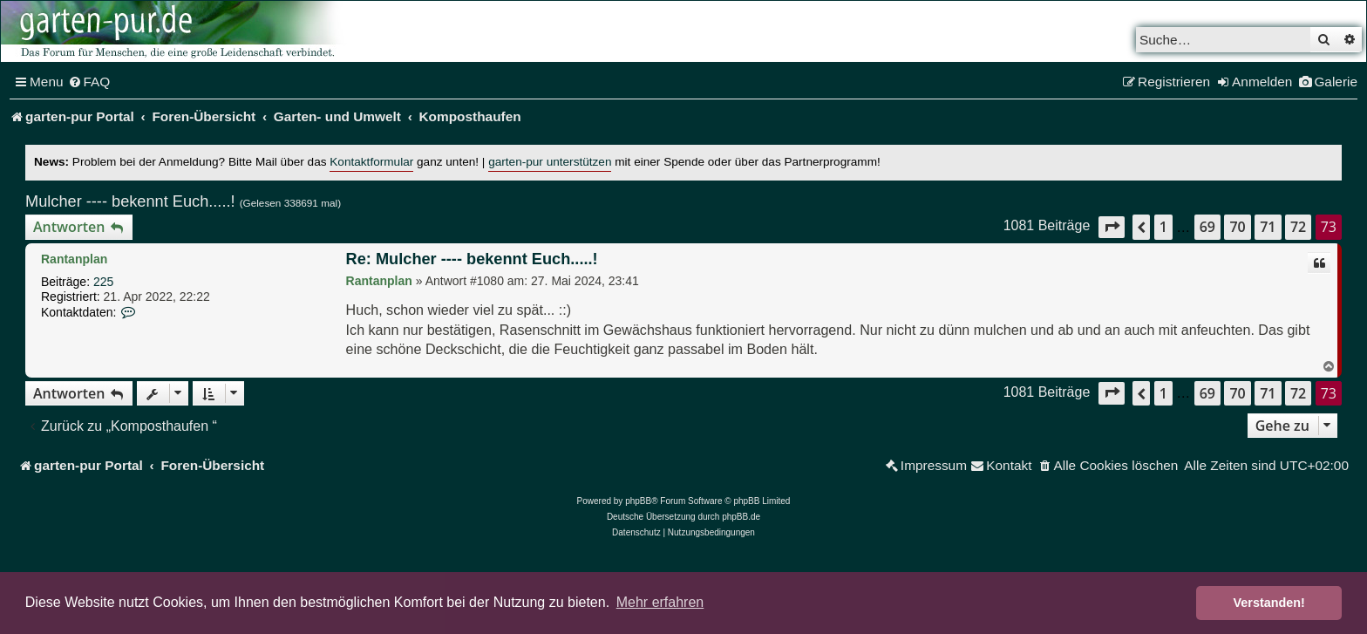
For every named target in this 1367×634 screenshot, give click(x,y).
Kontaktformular (371, 161)
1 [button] (1163, 226)
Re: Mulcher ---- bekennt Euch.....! (472, 259)
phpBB (638, 501)
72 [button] (1298, 226)
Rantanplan (74, 259)
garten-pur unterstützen (549, 161)
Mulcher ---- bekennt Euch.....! (130, 201)
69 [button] (1207, 226)
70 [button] (1237, 226)
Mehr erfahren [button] (660, 602)
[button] (1111, 227)
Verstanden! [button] (1269, 603)
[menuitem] (89, 82)
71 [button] (1267, 226)
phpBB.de (741, 517)
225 (103, 282)
